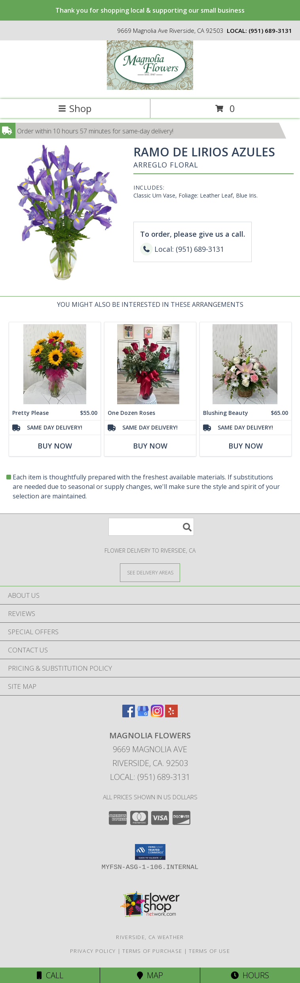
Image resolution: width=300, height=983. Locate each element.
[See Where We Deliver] (150, 572)
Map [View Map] (150, 975)
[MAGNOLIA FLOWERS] (150, 87)
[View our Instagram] (157, 714)
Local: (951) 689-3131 (150, 777)
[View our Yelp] (171, 714)
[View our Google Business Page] (143, 714)
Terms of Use (209, 950)
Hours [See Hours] (250, 975)
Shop (74, 108)
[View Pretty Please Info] (55, 364)
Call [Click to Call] (50, 975)
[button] (150, 852)
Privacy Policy (93, 950)
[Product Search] (151, 527)
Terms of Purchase (152, 950)
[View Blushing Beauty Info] (245, 364)
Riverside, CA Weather (150, 937)
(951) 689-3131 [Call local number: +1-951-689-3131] (270, 30)
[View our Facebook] (128, 714)
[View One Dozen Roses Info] (150, 364)
